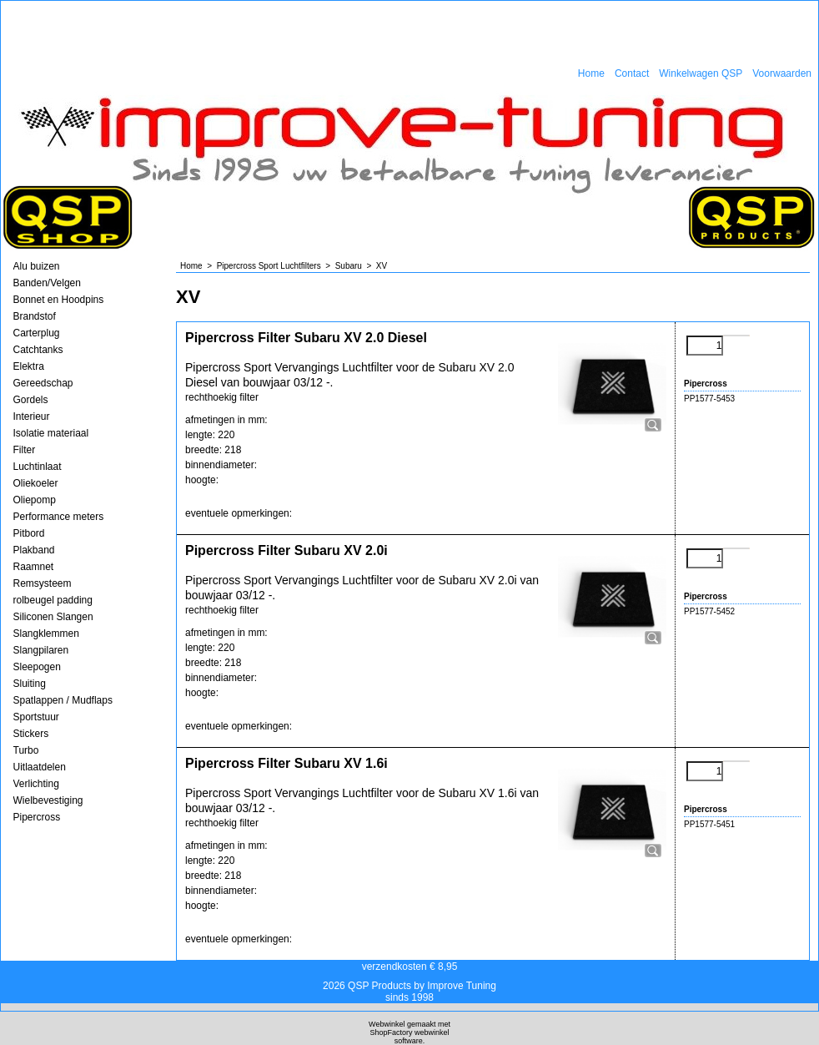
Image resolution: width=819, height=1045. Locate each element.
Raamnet (33, 567)
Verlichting (36, 784)
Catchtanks (38, 350)
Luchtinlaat (37, 466)
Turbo (26, 750)
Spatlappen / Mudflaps (63, 700)
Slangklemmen (46, 633)
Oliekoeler (35, 483)
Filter (24, 450)
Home (591, 73)
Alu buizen (36, 266)
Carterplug (36, 333)
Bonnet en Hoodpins (58, 299)
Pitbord (29, 533)
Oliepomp (34, 500)
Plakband (34, 550)
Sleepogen (37, 667)
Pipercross (37, 817)
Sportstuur (36, 717)
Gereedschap (43, 383)
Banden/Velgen (47, 283)
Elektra (28, 366)
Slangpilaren (41, 650)
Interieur (31, 416)
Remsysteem (42, 583)
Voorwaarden (781, 73)
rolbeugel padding (53, 600)
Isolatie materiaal (51, 433)
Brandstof (34, 316)
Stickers (31, 734)
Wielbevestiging (48, 800)
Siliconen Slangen (53, 617)
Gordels (30, 400)
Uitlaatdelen (39, 767)
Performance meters (58, 516)
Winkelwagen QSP (700, 73)
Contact (632, 73)
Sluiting (29, 683)
